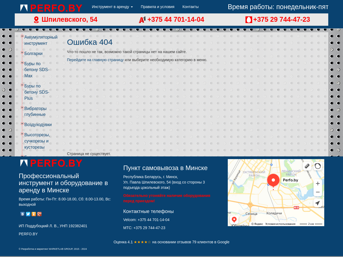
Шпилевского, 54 (68, 19)
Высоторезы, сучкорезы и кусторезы (37, 141)
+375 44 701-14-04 (175, 19)
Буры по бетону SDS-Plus (36, 92)
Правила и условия (157, 7)
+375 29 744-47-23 (281, 19)
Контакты (190, 7)
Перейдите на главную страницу (95, 60)
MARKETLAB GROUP (61, 249)
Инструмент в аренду (112, 7)
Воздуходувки (38, 124)
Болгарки (33, 53)
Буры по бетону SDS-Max (36, 69)
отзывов (184, 242)
